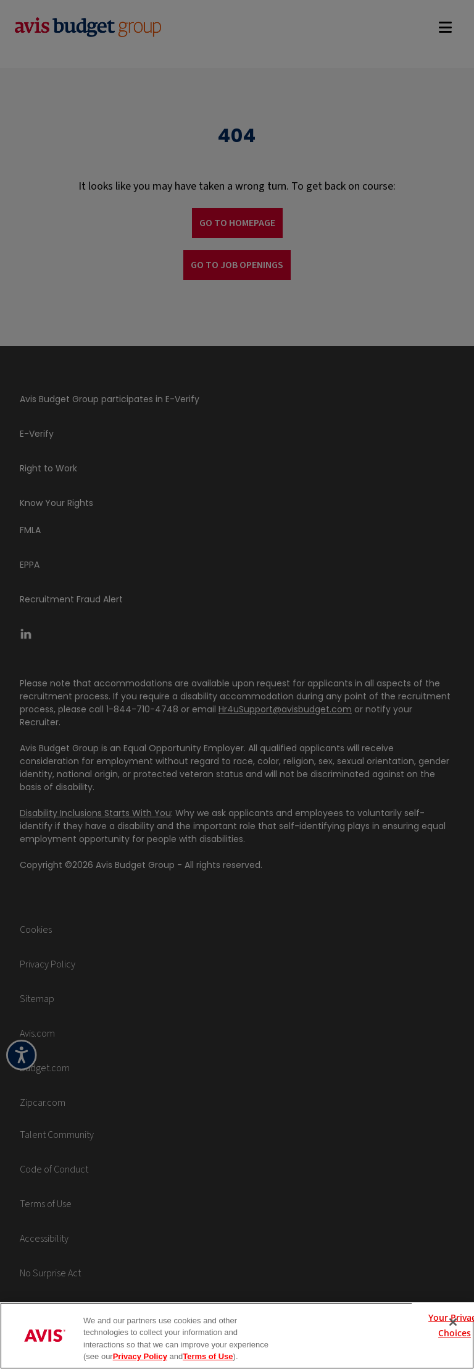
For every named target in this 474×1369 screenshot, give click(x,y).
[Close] (453, 1322)
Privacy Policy (140, 1356)
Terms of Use (208, 1356)
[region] (237, 1335)
